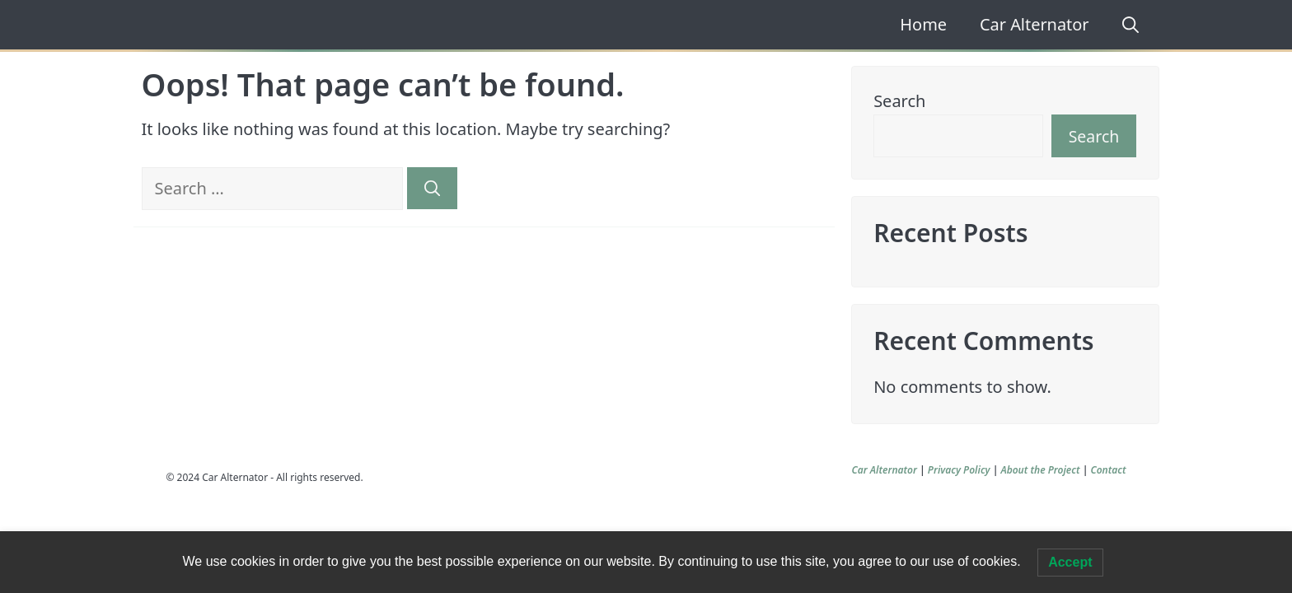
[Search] (432, 188)
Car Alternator (1034, 24)
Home (923, 24)
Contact (1108, 470)
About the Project (1039, 470)
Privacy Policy (959, 470)
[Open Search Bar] (1124, 24)
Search (899, 101)
